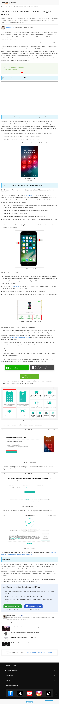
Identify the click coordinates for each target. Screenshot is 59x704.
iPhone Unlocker (9, 6)
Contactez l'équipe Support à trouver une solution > (39, 652)
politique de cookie (49, 700)
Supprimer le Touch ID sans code (13, 72)
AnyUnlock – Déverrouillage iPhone (20, 337)
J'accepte (29, 702)
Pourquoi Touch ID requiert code (12, 65)
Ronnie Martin (10, 27)
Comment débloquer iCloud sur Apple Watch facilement (20, 633)
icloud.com (16, 286)
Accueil (2, 6)
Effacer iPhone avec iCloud (10, 69)
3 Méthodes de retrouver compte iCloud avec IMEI (19, 639)
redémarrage (30, 195)
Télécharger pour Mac (34, 606)
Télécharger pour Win (13, 606)
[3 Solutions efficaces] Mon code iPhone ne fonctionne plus (21, 628)
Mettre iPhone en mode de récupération (14, 67)
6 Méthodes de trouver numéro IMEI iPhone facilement (20, 644)
